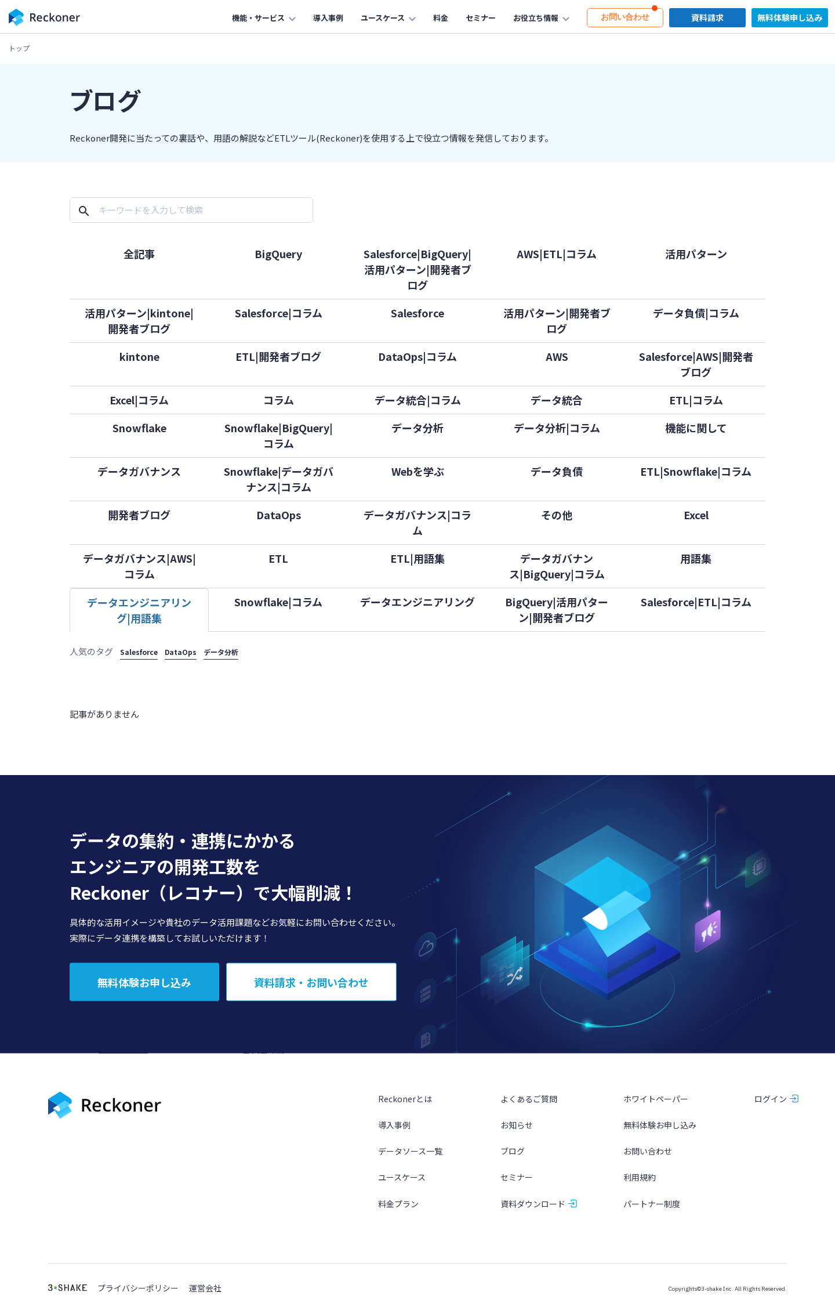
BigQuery (278, 253)
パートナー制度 (651, 1210)
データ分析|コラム (557, 427)
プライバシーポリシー (138, 1295)
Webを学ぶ (417, 471)
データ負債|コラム (696, 312)
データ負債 (557, 471)
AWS (557, 356)
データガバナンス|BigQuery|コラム (557, 566)
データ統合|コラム (418, 399)
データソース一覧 (410, 1158)
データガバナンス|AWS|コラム (139, 566)
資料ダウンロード (532, 1210)
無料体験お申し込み (659, 1132)
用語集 (695, 558)
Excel (696, 514)
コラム (278, 399)
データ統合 (557, 399)
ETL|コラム (696, 399)
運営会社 (205, 1295)
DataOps (278, 514)
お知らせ (516, 1132)
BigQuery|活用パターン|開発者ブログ (556, 609)
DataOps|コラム (417, 356)
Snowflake (139, 427)
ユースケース (402, 1184)
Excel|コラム (139, 399)
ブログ (512, 1158)
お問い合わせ (647, 1158)
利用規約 (639, 1184)
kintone (139, 356)
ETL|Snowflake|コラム (696, 471)
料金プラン (398, 1210)
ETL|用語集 (417, 558)
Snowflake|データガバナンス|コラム (278, 479)
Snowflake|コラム (278, 601)
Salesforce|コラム (278, 312)
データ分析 (417, 427)
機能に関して (696, 427)
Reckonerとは (405, 1106)
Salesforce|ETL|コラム (696, 601)
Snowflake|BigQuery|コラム (278, 435)
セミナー (516, 1184)
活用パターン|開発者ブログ (557, 320)
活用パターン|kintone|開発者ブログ (139, 320)
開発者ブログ (139, 514)
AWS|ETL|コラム (557, 253)
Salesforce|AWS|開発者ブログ (696, 364)
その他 (556, 514)
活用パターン (696, 253)
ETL (278, 558)
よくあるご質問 (528, 1106)
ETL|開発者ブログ (278, 356)
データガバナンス (139, 471)
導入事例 (394, 1132)
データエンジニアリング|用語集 (139, 610)
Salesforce (417, 312)
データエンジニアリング (417, 601)
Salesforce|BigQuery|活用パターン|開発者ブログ (417, 269)
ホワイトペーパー (655, 1106)
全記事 (139, 253)
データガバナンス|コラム (417, 522)
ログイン (770, 1106)
